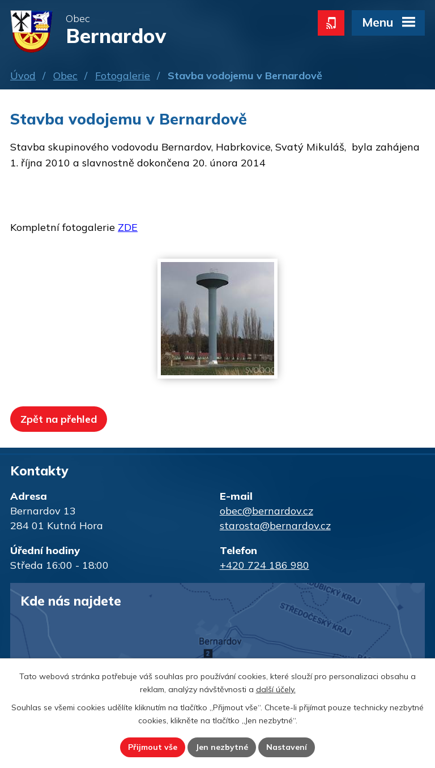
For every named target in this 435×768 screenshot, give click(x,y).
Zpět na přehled (58, 419)
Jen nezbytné (221, 747)
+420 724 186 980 (264, 565)
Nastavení (286, 747)
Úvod (23, 75)
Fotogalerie (122, 75)
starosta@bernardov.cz (275, 525)
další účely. (276, 689)
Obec (65, 75)
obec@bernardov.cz (266, 510)
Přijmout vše (152, 747)
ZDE (128, 227)
